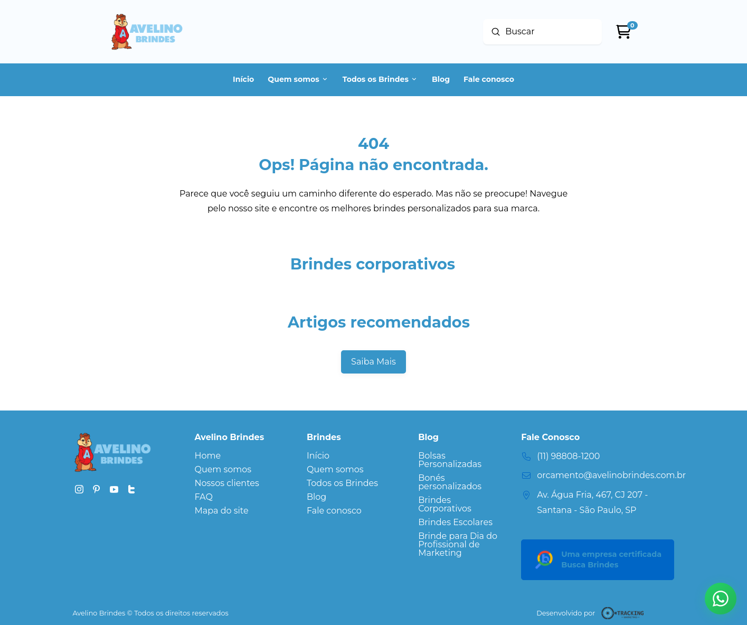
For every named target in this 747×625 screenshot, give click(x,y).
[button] (720, 598)
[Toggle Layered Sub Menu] (342, 470)
